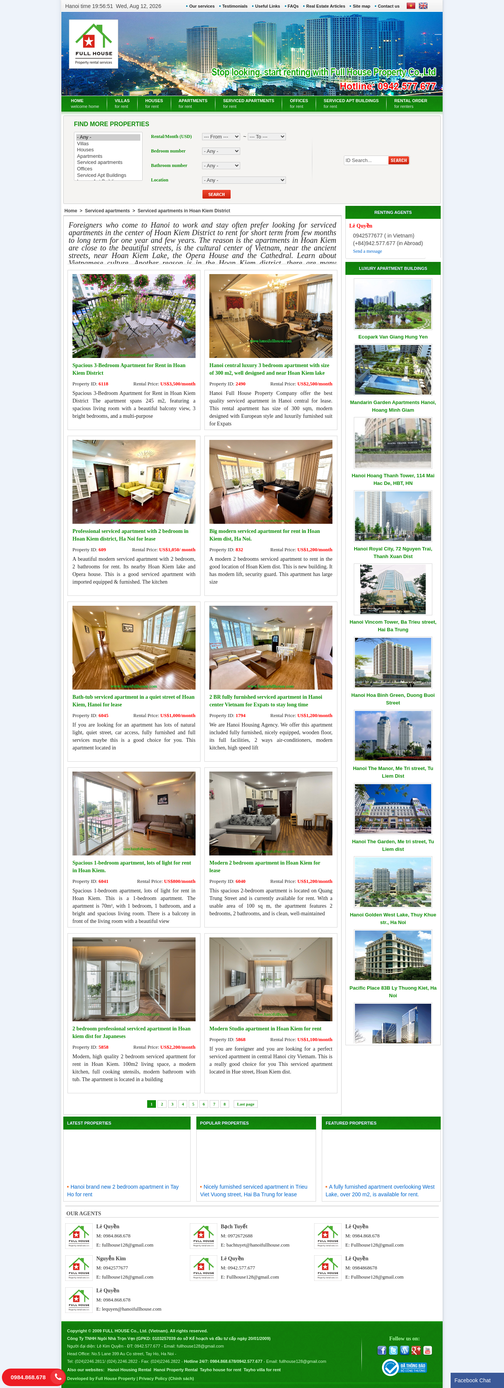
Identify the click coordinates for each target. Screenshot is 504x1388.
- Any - (108, 137)
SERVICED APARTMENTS (248, 103)
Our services (202, 6)
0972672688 (240, 1236)
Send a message (367, 251)
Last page (246, 1104)
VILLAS (122, 103)
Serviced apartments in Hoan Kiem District (184, 210)
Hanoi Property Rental (176, 1369)
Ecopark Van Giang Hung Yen (393, 337)
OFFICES (299, 103)
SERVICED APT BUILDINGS (351, 103)
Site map (361, 6)
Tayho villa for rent (262, 1369)
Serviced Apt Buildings (108, 175)
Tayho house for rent (220, 1369)
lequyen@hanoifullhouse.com (131, 1309)
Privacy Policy (153, 1378)
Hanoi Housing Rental (129, 1369)
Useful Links (267, 6)
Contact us (389, 6)
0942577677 (115, 1268)
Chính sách (181, 1378)
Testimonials (234, 6)
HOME (85, 103)
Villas (108, 144)
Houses (108, 150)
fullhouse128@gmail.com (127, 1245)
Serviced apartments (108, 162)
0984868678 (364, 1268)
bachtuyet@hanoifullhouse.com (257, 1245)
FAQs (293, 6)
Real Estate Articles (325, 6)
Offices (108, 169)
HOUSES (154, 103)
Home (70, 210)
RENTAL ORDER (410, 103)
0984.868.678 (117, 1236)
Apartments (108, 156)
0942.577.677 (241, 1268)
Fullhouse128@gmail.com (377, 1245)
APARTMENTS (193, 103)
